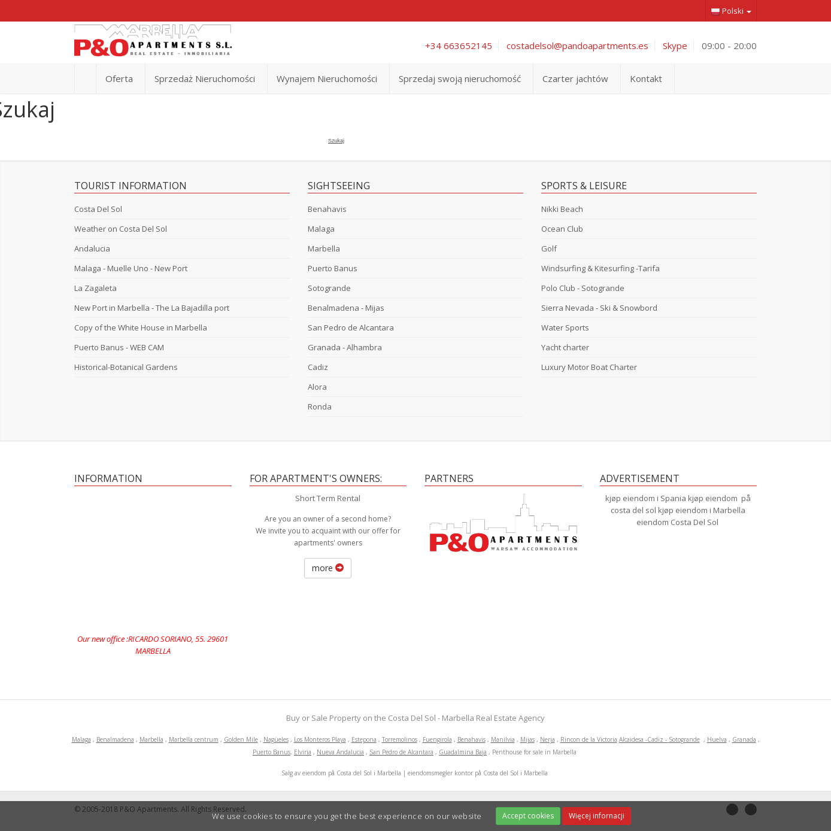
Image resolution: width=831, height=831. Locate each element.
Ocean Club (562, 228)
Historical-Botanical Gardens (126, 367)
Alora (317, 386)
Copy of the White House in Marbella (140, 327)
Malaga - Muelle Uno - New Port (130, 268)
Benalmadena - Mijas (346, 307)
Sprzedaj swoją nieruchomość (460, 78)
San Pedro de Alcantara (351, 327)
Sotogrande (329, 288)
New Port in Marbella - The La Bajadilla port (151, 307)
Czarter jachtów (575, 78)
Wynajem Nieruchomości (327, 78)
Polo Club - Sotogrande (582, 288)
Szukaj (336, 141)
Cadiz (318, 367)
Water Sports (565, 327)
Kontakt (646, 78)
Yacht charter (565, 347)
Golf (549, 248)
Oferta (119, 78)
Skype (675, 45)
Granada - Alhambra (345, 347)
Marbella (324, 248)
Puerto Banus (332, 268)
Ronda (320, 406)
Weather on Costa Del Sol (120, 228)
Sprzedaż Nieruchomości (204, 78)
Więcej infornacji (596, 816)
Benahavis (327, 209)
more (328, 568)
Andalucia (92, 248)
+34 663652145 (458, 45)
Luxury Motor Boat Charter (589, 367)
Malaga (321, 228)
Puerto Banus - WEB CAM (119, 347)
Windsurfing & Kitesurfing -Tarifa (600, 268)
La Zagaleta (95, 288)
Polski (731, 11)
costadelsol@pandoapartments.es (577, 45)
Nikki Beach (562, 209)
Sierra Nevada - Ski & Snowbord (599, 307)
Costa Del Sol (98, 209)
